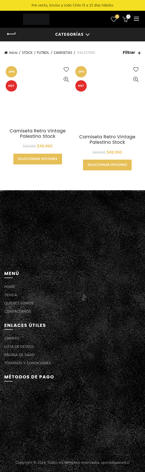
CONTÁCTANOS (17, 311)
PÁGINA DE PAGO (19, 355)
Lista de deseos (116, 17)
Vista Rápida (66, 79)
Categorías (69, 34)
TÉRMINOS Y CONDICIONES (27, 363)
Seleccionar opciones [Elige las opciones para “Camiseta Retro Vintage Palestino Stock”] (37, 159)
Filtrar (129, 53)
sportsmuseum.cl (115, 463)
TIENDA (10, 295)
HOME (9, 287)
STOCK (27, 53)
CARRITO (11, 338)
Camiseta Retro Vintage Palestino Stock (38, 133)
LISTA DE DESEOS (19, 347)
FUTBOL (43, 53)
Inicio (13, 53)
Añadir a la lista (66, 70)
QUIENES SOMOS (19, 303)
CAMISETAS (63, 53)
